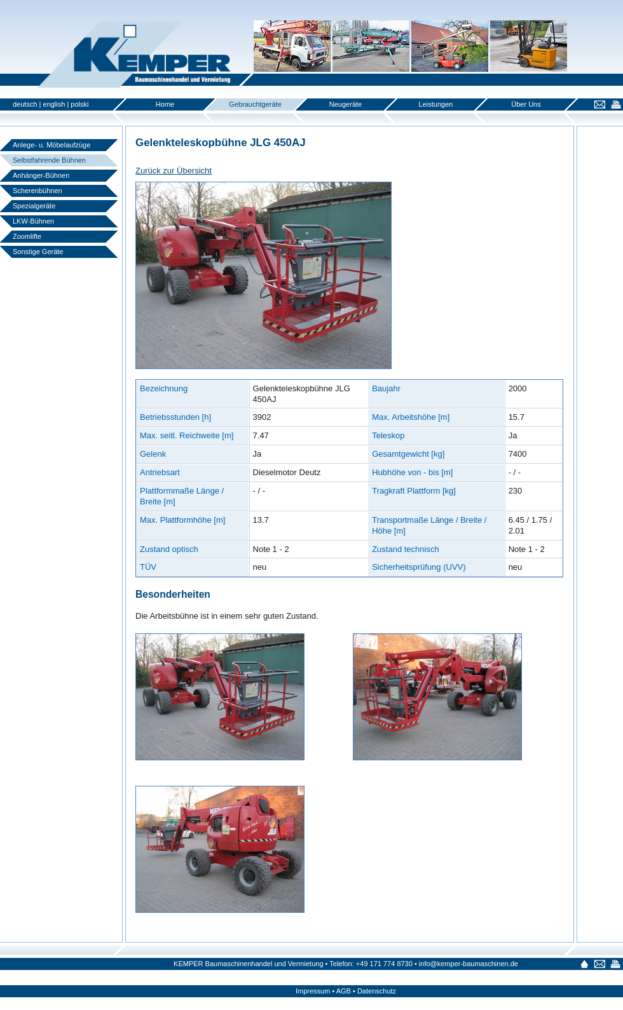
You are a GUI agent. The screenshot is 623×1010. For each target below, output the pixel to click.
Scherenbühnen (37, 190)
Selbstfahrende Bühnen (49, 160)
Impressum (313, 991)
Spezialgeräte (34, 206)
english (54, 104)
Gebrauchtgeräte (255, 104)
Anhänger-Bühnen (41, 175)
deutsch (25, 104)
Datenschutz (376, 991)
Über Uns (525, 104)
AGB (343, 991)
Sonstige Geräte (38, 251)
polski (79, 104)
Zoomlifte (27, 236)
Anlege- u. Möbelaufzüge (51, 145)
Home (165, 104)
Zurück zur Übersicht (173, 170)
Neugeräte (345, 104)
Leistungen (436, 104)
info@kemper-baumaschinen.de (468, 963)
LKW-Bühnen (33, 221)
